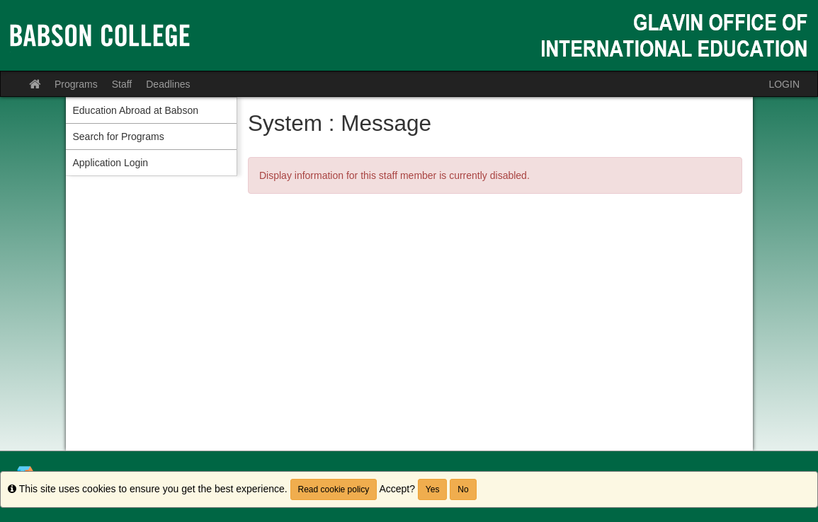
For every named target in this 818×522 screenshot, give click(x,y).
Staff (122, 84)
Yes (433, 489)
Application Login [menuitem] (111, 162)
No (463, 489)
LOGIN (784, 84)
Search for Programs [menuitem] (118, 136)
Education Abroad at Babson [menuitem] (135, 110)
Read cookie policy (334, 489)
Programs (76, 84)
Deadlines (168, 84)
